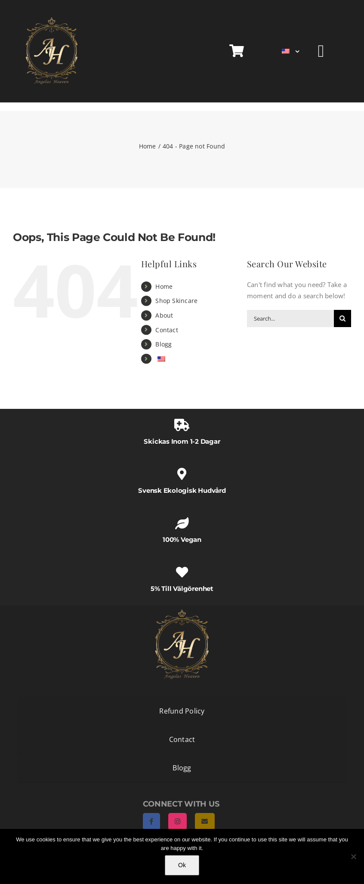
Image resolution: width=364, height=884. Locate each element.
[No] (353, 856)
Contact (166, 330)
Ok (182, 865)
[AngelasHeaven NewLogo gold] (182, 612)
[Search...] (290, 318)
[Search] (342, 318)
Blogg (163, 344)
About (164, 315)
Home (164, 286)
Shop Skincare (176, 301)
